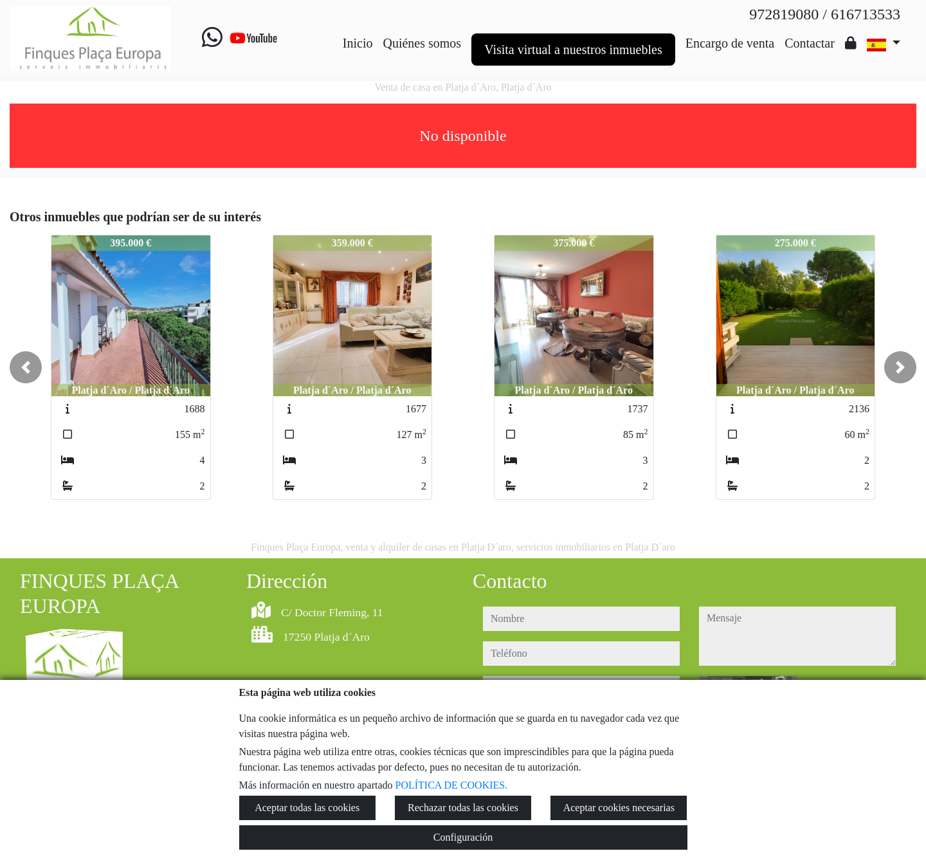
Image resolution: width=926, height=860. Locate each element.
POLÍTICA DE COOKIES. (451, 785)
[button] (26, 367)
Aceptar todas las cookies (307, 807)
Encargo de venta (729, 43)
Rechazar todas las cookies (463, 807)
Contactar (810, 43)
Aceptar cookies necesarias (619, 807)
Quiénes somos (422, 43)
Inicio (358, 43)
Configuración (463, 837)
